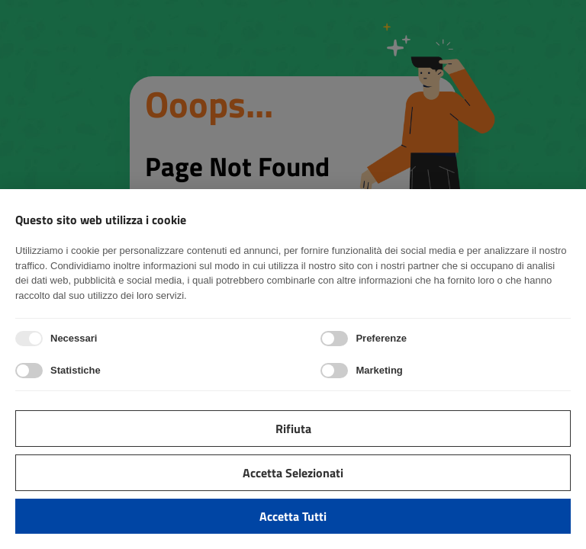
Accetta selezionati (293, 473)
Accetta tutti (293, 516)
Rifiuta (293, 428)
